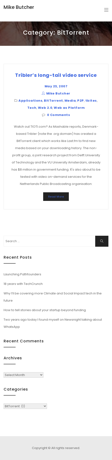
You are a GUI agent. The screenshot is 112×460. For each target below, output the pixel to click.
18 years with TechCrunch (23, 284)
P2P (80, 100)
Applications (30, 100)
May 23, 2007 (56, 86)
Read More (56, 197)
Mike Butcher (19, 7)
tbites (91, 100)
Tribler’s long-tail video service (56, 75)
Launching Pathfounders (22, 274)
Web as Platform (69, 107)
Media (70, 100)
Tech (31, 107)
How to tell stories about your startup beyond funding (45, 310)
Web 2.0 (45, 107)
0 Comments (58, 115)
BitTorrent (53, 100)
